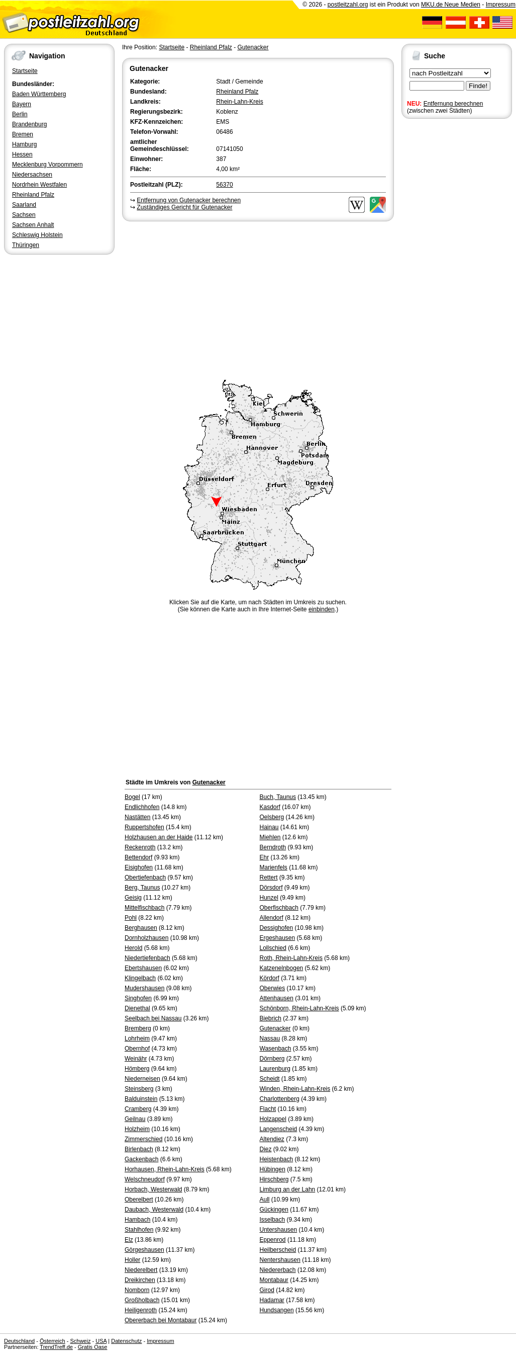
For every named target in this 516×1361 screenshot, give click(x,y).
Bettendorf (138, 857)
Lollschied (273, 947)
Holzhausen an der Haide (158, 837)
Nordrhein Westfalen (39, 184)
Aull (265, 1199)
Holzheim (137, 1129)
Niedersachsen (32, 174)
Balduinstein (141, 1098)
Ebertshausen (143, 968)
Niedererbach (278, 1269)
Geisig (133, 897)
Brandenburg (29, 124)
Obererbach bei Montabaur (160, 1320)
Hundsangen (277, 1310)
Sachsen (24, 214)
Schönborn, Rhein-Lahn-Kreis (299, 1008)
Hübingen (272, 1169)
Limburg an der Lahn (288, 1189)
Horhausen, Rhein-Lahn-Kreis (164, 1169)
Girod (267, 1290)
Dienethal (137, 1008)
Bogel (132, 796)
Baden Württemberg (39, 94)
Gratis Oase (93, 1347)
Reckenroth (140, 847)
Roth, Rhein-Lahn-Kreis (291, 958)
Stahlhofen (139, 1229)
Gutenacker (252, 47)
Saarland (24, 204)
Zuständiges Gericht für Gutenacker (184, 207)
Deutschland (19, 1341)
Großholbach (142, 1300)
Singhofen (138, 998)
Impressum (500, 4)
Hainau (269, 827)
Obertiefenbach (145, 877)
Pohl (131, 917)
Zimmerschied (143, 1139)
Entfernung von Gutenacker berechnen (189, 200)
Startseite (25, 70)
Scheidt (270, 1078)
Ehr (264, 857)
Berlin (20, 114)
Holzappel (273, 1119)
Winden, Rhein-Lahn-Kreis (295, 1088)
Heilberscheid (278, 1249)
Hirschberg (274, 1179)
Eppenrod (273, 1239)
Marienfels (273, 867)
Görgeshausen (144, 1249)
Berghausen (141, 927)
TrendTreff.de (56, 1347)
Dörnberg (272, 1058)
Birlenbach (139, 1149)
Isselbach (272, 1219)
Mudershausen (144, 988)
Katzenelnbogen (281, 968)
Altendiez (272, 1139)
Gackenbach (141, 1159)
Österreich (52, 1341)
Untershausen (278, 1229)
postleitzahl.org (348, 4)
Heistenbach (276, 1159)
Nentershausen (280, 1259)
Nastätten (137, 817)
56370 (224, 184)
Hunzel (269, 897)
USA (101, 1341)
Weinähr (136, 1058)
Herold (133, 947)
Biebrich (270, 1018)
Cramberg (138, 1108)
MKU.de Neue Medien (450, 4)
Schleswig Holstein (37, 234)
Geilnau (135, 1119)
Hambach (137, 1219)
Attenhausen (276, 998)
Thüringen (25, 245)
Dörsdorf (271, 887)
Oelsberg (272, 817)
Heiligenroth (141, 1310)
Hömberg (137, 1068)
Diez (266, 1149)
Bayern (21, 104)
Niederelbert (141, 1269)
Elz (129, 1239)
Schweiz (80, 1341)
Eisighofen (139, 867)
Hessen (22, 154)
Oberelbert (139, 1199)
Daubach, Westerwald (154, 1209)
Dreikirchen (140, 1280)
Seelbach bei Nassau (153, 1018)
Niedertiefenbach (147, 958)
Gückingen (274, 1209)
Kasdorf (270, 807)
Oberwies (272, 988)
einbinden (321, 609)
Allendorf (271, 917)
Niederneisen (142, 1078)
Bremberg (138, 1028)
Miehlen (270, 837)
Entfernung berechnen (453, 103)
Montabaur (274, 1280)
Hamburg (24, 144)
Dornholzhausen (146, 937)
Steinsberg (139, 1088)
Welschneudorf (145, 1179)
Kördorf (269, 978)
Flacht (268, 1108)
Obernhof (137, 1048)
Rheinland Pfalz (33, 194)
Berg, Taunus (142, 887)
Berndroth (273, 847)
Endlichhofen (142, 807)
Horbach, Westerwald (153, 1189)
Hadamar (272, 1300)
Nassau (270, 1038)
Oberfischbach (279, 907)
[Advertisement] (258, 298)
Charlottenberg (279, 1098)
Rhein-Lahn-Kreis (239, 101)
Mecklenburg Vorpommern (47, 164)
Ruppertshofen (144, 827)
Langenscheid (278, 1129)
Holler (132, 1259)
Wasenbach (275, 1048)
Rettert (269, 877)
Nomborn (137, 1290)
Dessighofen (276, 927)
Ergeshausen (277, 937)
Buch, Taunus (278, 796)
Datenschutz (126, 1341)
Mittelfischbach (144, 907)
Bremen (22, 134)
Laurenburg (275, 1068)
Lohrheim (137, 1038)
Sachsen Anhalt (33, 224)
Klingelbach (140, 978)
